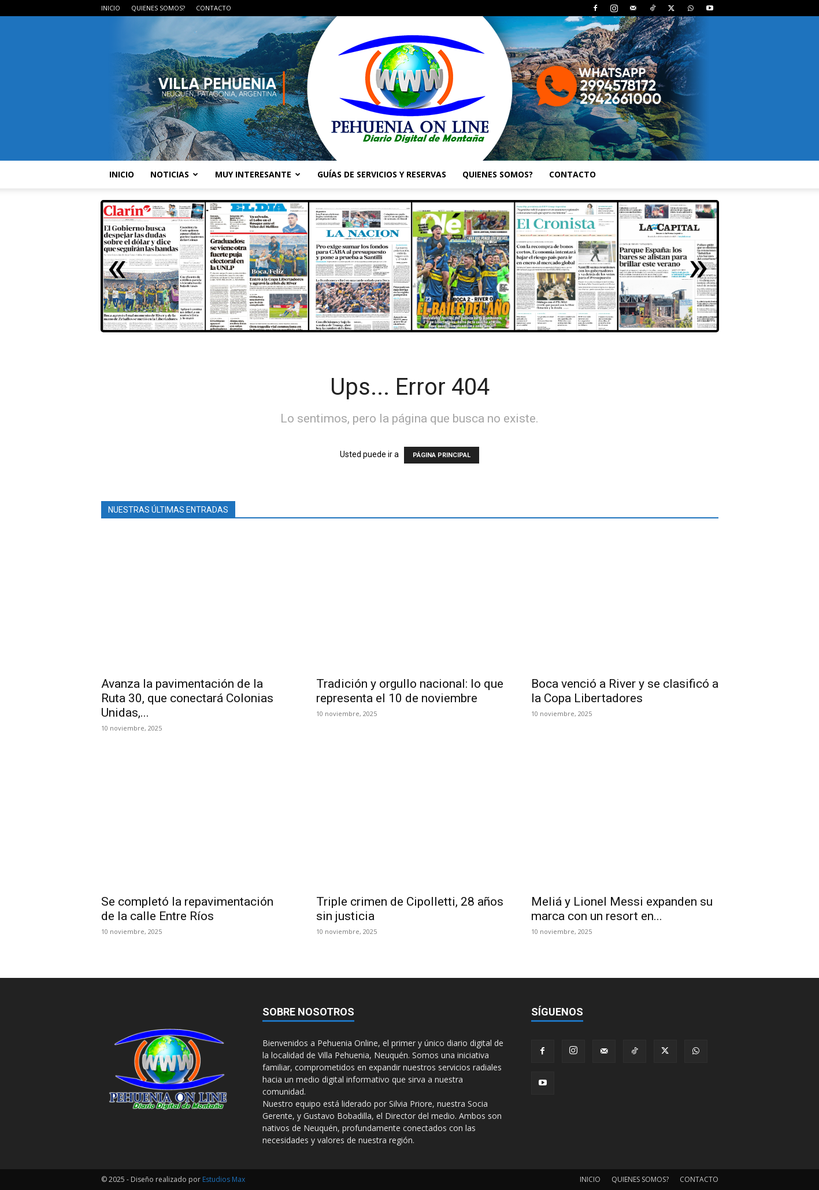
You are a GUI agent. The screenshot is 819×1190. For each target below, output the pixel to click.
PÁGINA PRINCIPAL (441, 455)
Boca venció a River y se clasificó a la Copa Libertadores (624, 691)
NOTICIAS (174, 174)
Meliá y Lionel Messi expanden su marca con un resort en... (622, 909)
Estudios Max (223, 1179)
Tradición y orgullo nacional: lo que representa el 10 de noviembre (409, 691)
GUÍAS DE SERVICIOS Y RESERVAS (381, 174)
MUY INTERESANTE (258, 174)
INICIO (110, 7)
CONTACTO (213, 7)
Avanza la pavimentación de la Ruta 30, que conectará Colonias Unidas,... (187, 698)
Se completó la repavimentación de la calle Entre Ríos (187, 909)
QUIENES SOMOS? (158, 7)
